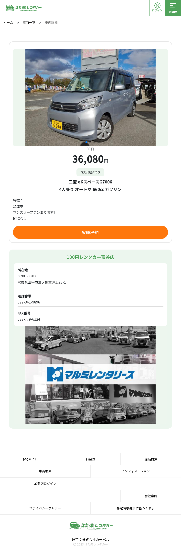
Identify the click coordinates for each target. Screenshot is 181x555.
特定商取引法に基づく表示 (136, 508)
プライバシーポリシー (45, 508)
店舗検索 (151, 459)
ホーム (8, 22)
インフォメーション (135, 471)
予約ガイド (30, 459)
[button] (86, 142)
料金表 (90, 459)
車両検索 (45, 471)
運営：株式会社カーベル (90, 539)
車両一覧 (29, 22)
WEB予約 (90, 232)
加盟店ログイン (45, 483)
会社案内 (151, 496)
